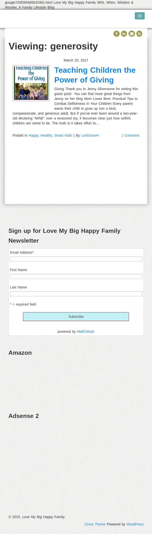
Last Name (18, 287)
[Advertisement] (76, 458)
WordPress (135, 524)
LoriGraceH (90, 135)
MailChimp (85, 331)
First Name (18, 270)
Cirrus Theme (94, 524)
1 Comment (130, 135)
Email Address (22, 252)
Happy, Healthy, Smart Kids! (50, 135)
